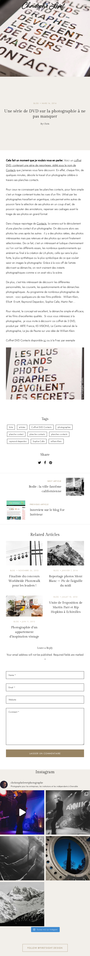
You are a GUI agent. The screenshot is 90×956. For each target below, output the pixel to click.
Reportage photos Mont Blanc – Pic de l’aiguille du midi (66, 581)
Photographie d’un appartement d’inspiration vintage (24, 632)
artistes (22, 427)
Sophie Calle (38, 441)
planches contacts (59, 434)
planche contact (16, 434)
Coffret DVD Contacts (41, 427)
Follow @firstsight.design (45, 947)
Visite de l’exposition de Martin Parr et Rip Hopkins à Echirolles (65, 607)
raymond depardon (18, 441)
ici (44, 340)
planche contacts (37, 434)
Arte (11, 427)
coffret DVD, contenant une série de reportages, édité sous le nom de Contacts (43, 165)
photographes (64, 427)
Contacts (41, 224)
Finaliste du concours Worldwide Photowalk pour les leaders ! (24, 581)
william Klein (56, 441)
